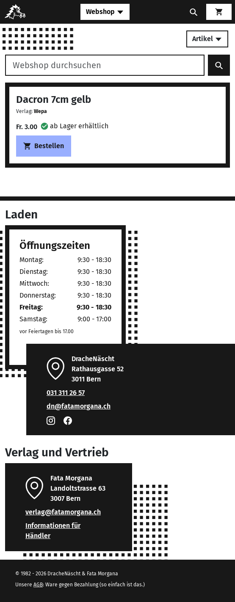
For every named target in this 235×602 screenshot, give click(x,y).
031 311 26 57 (66, 393)
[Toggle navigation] (105, 12)
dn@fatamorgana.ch (79, 406)
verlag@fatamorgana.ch (63, 512)
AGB (38, 585)
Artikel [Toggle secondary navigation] (207, 39)
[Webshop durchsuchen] (105, 65)
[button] (74, 126)
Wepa (40, 111)
